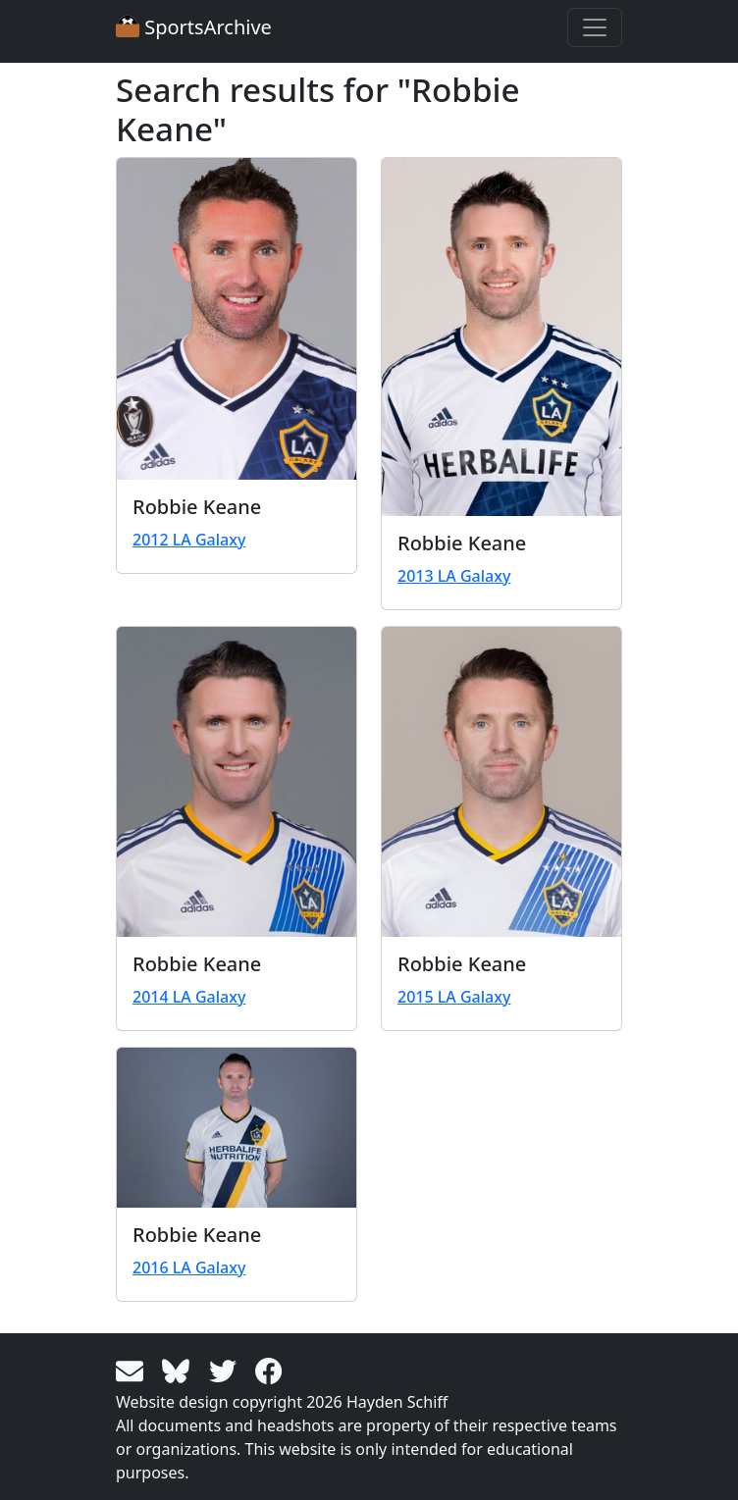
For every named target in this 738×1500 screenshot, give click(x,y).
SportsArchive (194, 27)
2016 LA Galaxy (188, 1267)
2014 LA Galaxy (188, 997)
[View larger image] (236, 319)
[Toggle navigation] (594, 27)
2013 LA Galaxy (453, 576)
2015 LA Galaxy (453, 997)
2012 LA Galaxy (188, 539)
